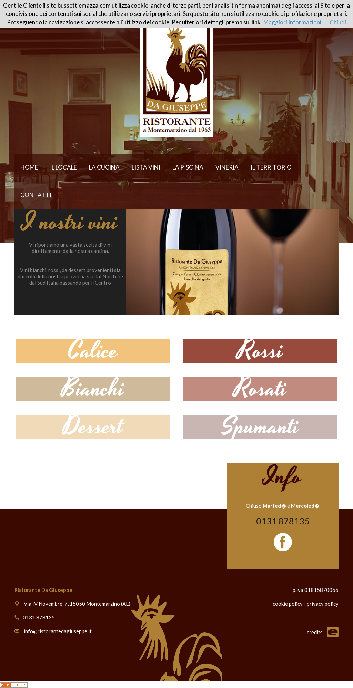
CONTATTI (35, 194)
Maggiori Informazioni (292, 22)
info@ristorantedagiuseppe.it (58, 631)
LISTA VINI (146, 167)
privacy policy (323, 603)
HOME (29, 167)
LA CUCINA (104, 167)
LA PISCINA (187, 167)
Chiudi (338, 22)
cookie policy (288, 603)
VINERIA (227, 167)
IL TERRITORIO (271, 167)
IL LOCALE (63, 167)
